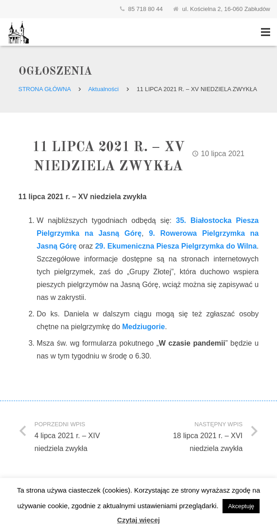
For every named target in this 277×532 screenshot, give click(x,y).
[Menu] (265, 32)
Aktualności (103, 89)
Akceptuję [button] (241, 506)
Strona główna (44, 89)
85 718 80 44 (145, 8)
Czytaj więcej (138, 520)
